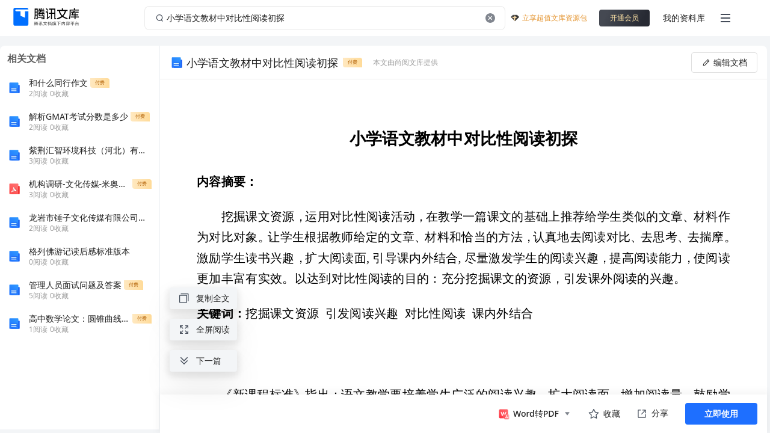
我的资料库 (684, 17)
